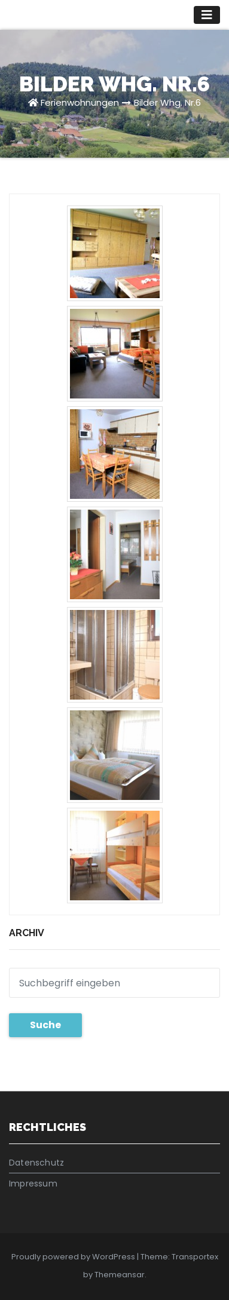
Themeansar (119, 1274)
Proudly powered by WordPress (74, 1256)
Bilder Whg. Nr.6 (167, 102)
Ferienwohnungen (80, 102)
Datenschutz (36, 1163)
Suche (45, 1025)
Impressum (33, 1183)
